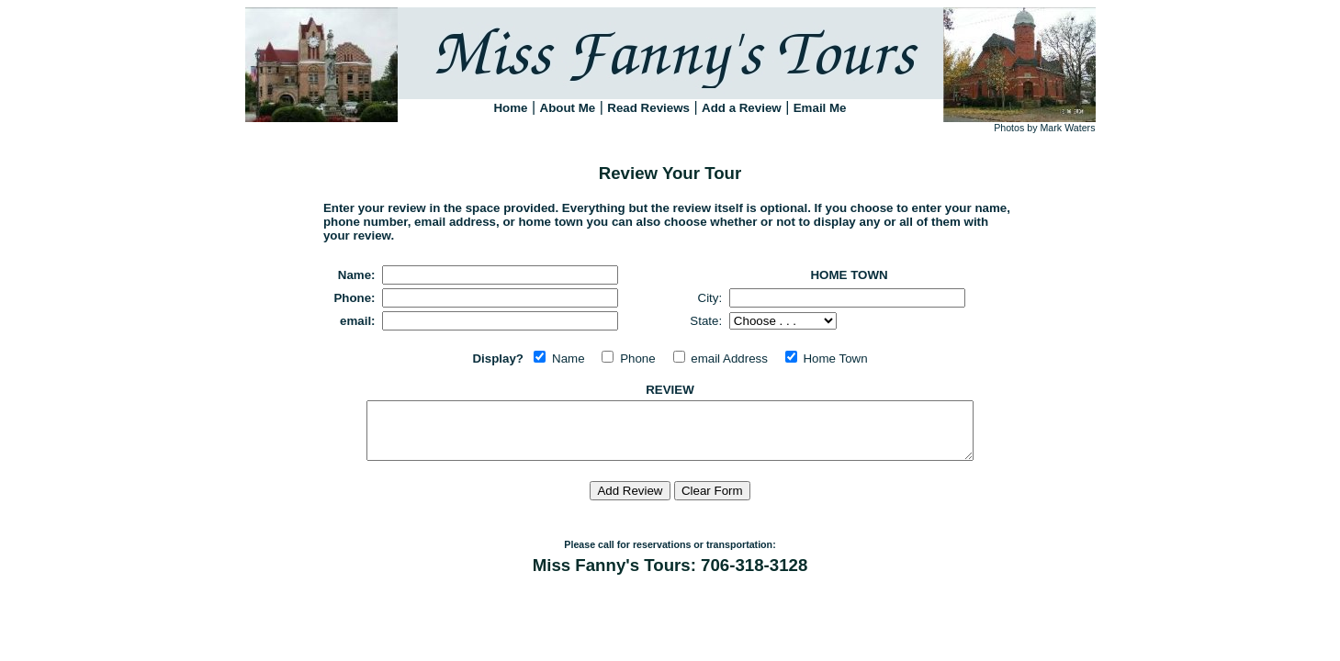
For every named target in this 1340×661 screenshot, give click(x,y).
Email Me (820, 108)
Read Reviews (648, 108)
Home (510, 108)
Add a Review (742, 108)
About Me (568, 108)
